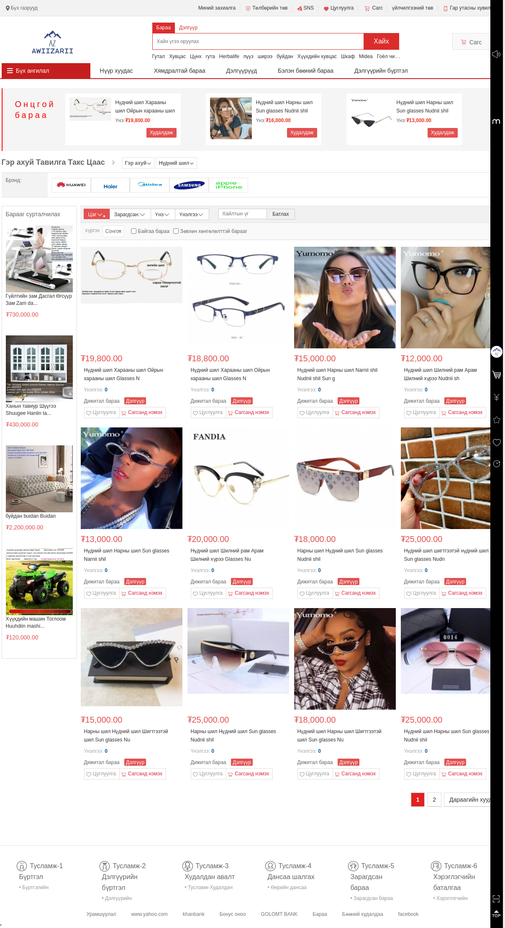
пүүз (249, 56)
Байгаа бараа (153, 231)
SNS (305, 8)
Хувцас (177, 56)
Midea (366, 56)
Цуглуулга (338, 8)
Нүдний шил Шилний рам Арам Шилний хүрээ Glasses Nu (227, 555)
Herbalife (229, 56)
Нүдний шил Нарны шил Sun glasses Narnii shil (126, 555)
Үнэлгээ (191, 213)
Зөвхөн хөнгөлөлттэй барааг (213, 231)
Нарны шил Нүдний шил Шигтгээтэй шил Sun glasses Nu (126, 736)
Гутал (158, 56)
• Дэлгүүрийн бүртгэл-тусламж (121, 899)
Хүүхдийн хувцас (317, 56)
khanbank (194, 914)
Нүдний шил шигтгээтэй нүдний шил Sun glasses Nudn (446, 555)
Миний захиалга (217, 8)
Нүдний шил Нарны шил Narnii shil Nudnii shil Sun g (337, 374)
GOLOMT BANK (279, 914)
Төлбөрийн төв (266, 8)
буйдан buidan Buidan (31, 516)
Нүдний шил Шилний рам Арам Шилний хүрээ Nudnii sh (440, 374)
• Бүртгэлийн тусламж (34, 889)
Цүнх (196, 56)
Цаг (96, 214)
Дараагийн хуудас (473, 799)
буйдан (285, 56)
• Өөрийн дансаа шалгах (287, 889)
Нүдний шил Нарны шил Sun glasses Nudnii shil (284, 107)
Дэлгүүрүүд (241, 70)
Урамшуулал (101, 914)
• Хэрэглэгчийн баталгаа (450, 899)
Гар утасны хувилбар (474, 8)
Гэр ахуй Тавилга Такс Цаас (53, 162)
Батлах (280, 214)
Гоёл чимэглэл (394, 56)
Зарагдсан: (130, 213)
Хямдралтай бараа (179, 70)
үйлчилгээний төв (412, 8)
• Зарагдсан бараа (372, 898)
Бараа (163, 28)
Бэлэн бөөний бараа (305, 70)
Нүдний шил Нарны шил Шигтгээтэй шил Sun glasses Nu (339, 736)
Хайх (381, 41)
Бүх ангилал (32, 70)
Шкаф (348, 56)
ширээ (265, 56)
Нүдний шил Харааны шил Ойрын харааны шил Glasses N (145, 107)
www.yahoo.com (149, 914)
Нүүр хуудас (116, 70)
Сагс (373, 8)
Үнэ (162, 213)
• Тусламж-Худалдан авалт (209, 889)
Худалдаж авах (161, 134)
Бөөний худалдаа (362, 914)
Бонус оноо (233, 914)
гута (210, 56)
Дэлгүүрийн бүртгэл (381, 70)
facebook (408, 914)
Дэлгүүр (188, 28)
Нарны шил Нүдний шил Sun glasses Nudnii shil (340, 555)
